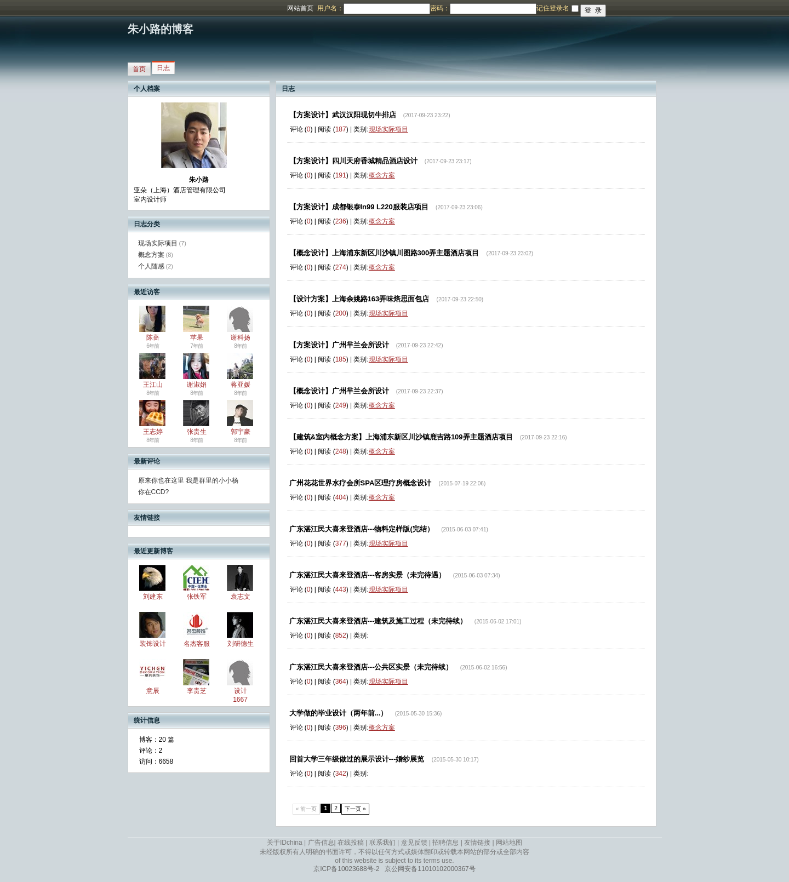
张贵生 (197, 432)
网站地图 (509, 842)
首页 (139, 69)
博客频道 (52, 8)
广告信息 (321, 842)
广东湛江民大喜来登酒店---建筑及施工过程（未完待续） (378, 621)
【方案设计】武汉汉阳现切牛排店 (342, 115)
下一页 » (355, 809)
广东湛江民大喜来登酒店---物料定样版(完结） (361, 529)
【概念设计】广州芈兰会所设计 (339, 391)
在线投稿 (351, 842)
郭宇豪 (240, 432)
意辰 (152, 691)
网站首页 (300, 8)
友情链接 (477, 842)
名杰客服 (197, 644)
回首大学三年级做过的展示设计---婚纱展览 (357, 759)
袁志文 (240, 596)
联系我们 (382, 842)
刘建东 (153, 596)
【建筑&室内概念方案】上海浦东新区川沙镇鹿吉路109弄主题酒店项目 (401, 437)
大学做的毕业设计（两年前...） (338, 713)
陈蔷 (152, 337)
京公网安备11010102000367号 (430, 869)
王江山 (153, 384)
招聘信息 (445, 842)
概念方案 (151, 255)
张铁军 (197, 596)
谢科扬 (240, 337)
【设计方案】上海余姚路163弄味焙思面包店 (359, 299)
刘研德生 (240, 644)
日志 (163, 68)
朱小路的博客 (160, 29)
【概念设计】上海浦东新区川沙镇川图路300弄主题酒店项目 (384, 253)
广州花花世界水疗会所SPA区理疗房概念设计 (360, 483)
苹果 (196, 337)
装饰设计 (153, 644)
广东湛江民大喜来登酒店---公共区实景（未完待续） (371, 667)
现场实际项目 (158, 243)
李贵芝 (197, 691)
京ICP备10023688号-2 (346, 869)
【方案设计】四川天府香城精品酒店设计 (353, 161)
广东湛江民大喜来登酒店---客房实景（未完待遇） (367, 575)
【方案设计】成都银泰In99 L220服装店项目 (358, 207)
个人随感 (151, 266)
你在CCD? (153, 492)
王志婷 (153, 432)
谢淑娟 (197, 384)
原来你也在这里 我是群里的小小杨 (188, 480)
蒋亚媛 (240, 384)
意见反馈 (414, 842)
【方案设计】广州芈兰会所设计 (339, 345)
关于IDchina (284, 842)
